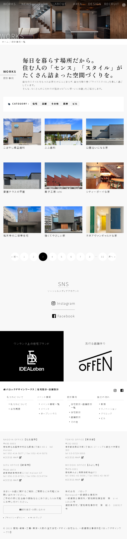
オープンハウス (49, 413)
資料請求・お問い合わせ (32, 509)
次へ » (112, 256)
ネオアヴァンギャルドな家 (101, 235)
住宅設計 (76, 412)
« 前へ (15, 256)
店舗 (44, 103)
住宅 (35, 103)
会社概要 (16, 409)
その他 (55, 103)
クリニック (106, 413)
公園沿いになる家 (97, 147)
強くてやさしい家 (55, 235)
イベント (45, 409)
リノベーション (109, 409)
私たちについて (19, 404)
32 (102, 256)
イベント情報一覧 (50, 404)
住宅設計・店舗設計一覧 (82, 406)
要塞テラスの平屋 (14, 191)
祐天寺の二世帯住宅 (16, 235)
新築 (103, 404)
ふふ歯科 (50, 147)
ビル (75, 103)
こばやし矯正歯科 (14, 147)
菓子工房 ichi (53, 191)
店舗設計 (76, 417)
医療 (65, 103)
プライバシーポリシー (15, 517)
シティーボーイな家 (98, 191)
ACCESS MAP (12, 457)
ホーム (5, 41)
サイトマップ (36, 517)
